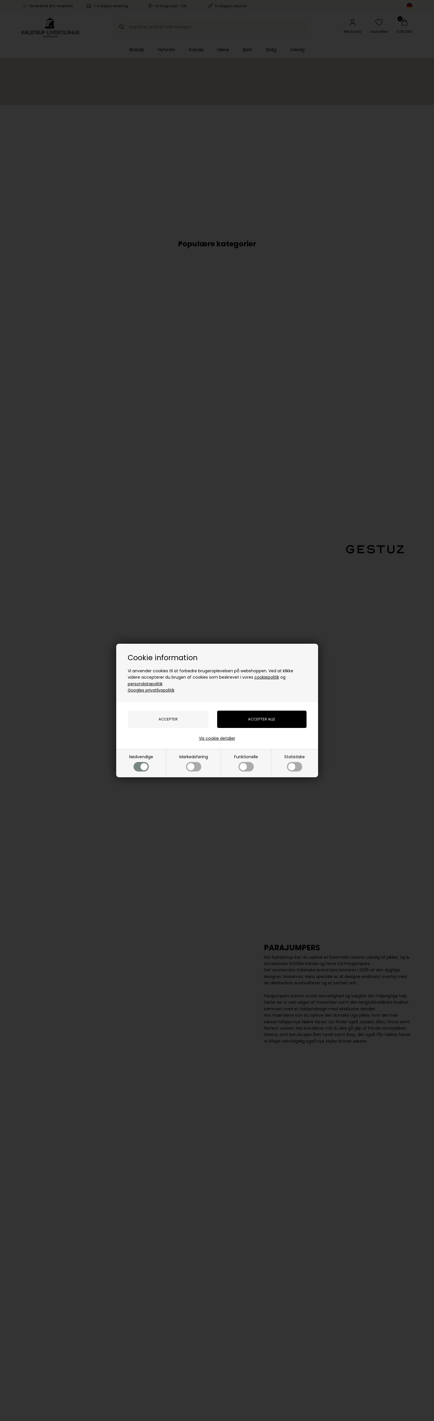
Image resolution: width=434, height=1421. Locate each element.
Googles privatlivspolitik (151, 690)
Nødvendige (141, 762)
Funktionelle (246, 762)
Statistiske (294, 762)
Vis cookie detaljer (217, 738)
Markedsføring (193, 762)
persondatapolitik (145, 684)
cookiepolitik (266, 677)
